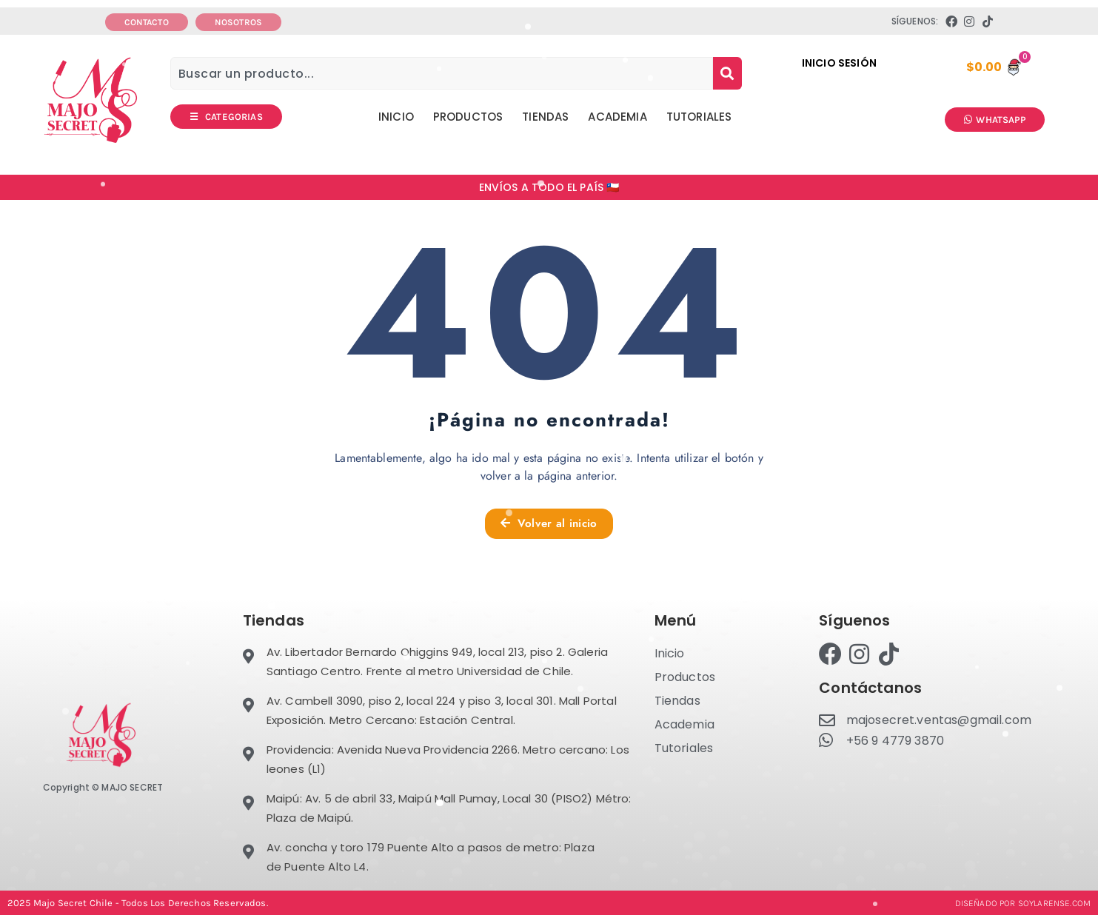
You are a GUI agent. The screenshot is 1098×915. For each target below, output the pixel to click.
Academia (617, 116)
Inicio (396, 116)
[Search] (727, 73)
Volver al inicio (549, 523)
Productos (468, 116)
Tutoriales (699, 116)
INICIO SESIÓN (839, 63)
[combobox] (442, 73)
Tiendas (545, 116)
